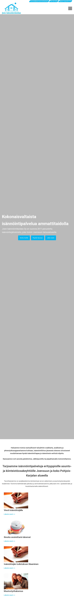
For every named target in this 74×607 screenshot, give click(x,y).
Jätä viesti (50, 238)
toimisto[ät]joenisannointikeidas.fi (39, 1)
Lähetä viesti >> (9, 514)
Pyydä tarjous (38, 238)
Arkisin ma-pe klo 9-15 (65, 1)
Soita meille (24, 238)
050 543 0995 (54, 1)
